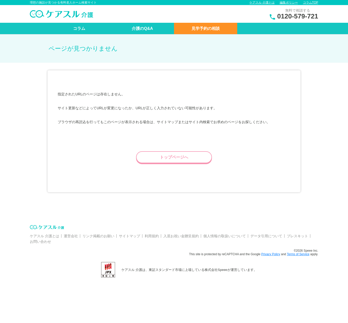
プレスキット (297, 236)
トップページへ (174, 157)
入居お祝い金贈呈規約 (181, 236)
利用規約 (152, 236)
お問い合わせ (40, 242)
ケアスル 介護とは (261, 2)
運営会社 (71, 236)
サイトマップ (129, 236)
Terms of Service (298, 254)
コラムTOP (310, 2)
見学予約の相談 (205, 28)
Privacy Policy (270, 254)
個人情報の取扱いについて (224, 236)
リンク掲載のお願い (98, 236)
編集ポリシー (289, 2)
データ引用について (266, 236)
